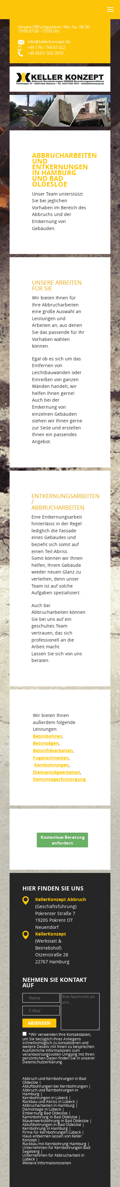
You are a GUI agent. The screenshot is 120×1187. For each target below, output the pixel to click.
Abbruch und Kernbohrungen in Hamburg (50, 1092)
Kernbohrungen (51, 765)
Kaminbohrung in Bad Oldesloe (51, 1117)
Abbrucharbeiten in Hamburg (50, 1105)
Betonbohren (46, 736)
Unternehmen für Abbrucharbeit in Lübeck (53, 1157)
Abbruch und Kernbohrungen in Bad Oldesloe (54, 1080)
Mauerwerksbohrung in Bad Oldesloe (57, 1120)
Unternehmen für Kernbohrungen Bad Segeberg (56, 1149)
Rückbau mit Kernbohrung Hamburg (56, 1143)
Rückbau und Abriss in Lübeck (50, 1101)
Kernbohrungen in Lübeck (46, 1097)
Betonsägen (45, 743)
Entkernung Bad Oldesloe (46, 1113)
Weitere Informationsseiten (46, 1163)
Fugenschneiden (50, 758)
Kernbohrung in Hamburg (46, 1128)
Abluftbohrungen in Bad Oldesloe (53, 1124)
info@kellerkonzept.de (49, 41)
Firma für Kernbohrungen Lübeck (53, 1132)
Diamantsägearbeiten (56, 772)
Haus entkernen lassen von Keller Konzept (52, 1138)
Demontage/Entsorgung (58, 779)
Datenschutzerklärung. (42, 1061)
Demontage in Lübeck (43, 1109)
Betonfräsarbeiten (52, 750)
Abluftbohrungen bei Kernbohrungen (56, 1086)
